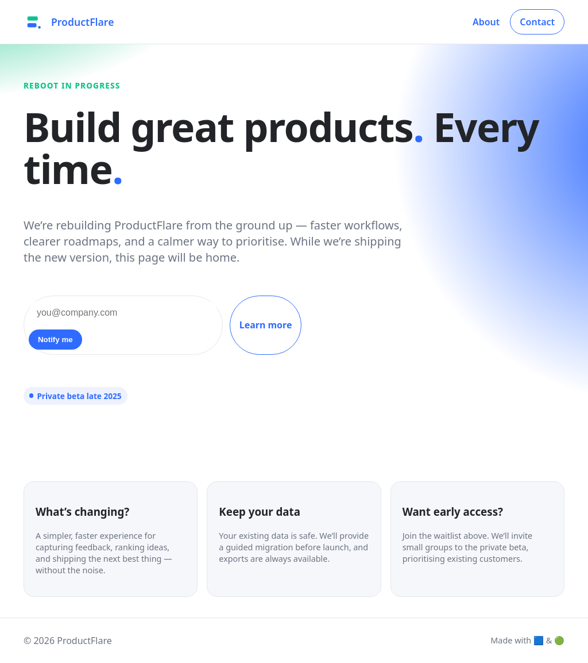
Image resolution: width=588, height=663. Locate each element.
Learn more (265, 325)
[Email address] (123, 313)
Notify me (55, 339)
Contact (537, 22)
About (486, 22)
